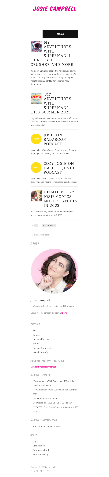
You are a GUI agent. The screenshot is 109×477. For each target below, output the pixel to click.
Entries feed (39, 446)
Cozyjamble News (42, 339)
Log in (36, 441)
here (64, 313)
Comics (36, 335)
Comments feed (41, 450)
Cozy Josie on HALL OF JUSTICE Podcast (61, 168)
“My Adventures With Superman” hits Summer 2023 (51, 103)
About (59, 426)
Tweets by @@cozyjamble (43, 367)
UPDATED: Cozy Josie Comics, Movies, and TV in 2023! (61, 199)
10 (44, 225)
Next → (51, 225)
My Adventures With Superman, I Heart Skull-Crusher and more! (53, 53)
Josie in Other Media (43, 348)
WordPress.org (40, 454)
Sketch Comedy (40, 352)
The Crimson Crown (42, 426)
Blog (35, 330)
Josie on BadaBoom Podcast (55, 139)
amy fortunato (44, 471)
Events (36, 343)
